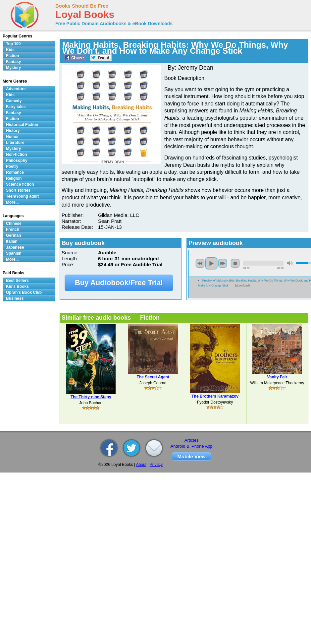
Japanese (15, 247)
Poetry (12, 166)
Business (15, 298)
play (211, 263)
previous (200, 263)
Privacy (156, 464)
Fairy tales (16, 106)
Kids (10, 49)
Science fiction (20, 184)
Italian (12, 241)
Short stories (18, 190)
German (13, 235)
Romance (15, 172)
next (222, 263)
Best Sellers (17, 280)
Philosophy (16, 160)
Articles (191, 440)
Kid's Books (17, 286)
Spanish (14, 253)
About (141, 464)
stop (235, 263)
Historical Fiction (22, 124)
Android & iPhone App (192, 446)
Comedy (14, 100)
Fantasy (13, 61)
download (242, 285)
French (12, 229)
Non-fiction (16, 154)
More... (12, 202)
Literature (15, 142)
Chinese (14, 223)
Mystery (13, 67)
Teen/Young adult (22, 196)
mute (290, 263)
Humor (12, 136)
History (13, 130)
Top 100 (13, 43)
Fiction (12, 55)
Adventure (16, 89)
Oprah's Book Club (24, 292)
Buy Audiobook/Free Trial (119, 283)
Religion (14, 178)
